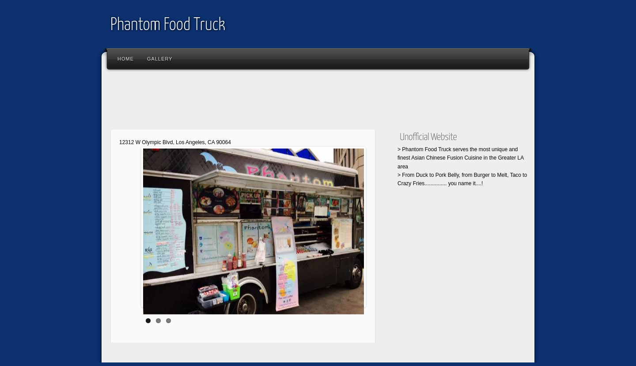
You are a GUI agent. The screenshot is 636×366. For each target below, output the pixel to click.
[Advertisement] (267, 102)
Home (125, 58)
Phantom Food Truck (167, 25)
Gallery (160, 58)
